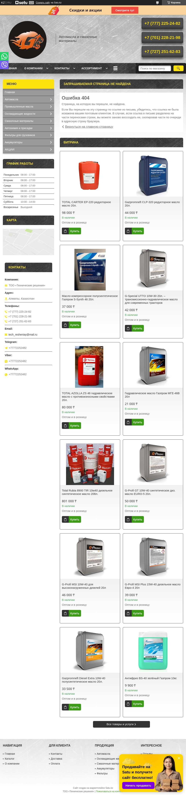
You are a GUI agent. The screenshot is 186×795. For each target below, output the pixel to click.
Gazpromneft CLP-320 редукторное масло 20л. (152, 203)
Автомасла (11, 99)
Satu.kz (109, 788)
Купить (74, 231)
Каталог (9, 758)
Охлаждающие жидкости (20, 113)
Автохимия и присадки (18, 128)
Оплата (55, 763)
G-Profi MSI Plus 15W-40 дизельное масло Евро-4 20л (152, 586)
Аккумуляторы (13, 142)
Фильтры (102, 773)
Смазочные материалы (19, 120)
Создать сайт (43, 2)
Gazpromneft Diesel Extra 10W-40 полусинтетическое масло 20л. (83, 680)
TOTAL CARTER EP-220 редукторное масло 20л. (86, 203)
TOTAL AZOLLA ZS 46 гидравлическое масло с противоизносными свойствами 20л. (88, 397)
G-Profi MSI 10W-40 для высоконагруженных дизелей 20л (84, 586)
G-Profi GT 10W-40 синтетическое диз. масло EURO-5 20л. (150, 492)
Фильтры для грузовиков (20, 135)
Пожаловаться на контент (109, 791)
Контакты (61, 68)
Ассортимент (91, 68)
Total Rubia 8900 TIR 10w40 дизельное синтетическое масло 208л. (87, 492)
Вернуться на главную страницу (89, 126)
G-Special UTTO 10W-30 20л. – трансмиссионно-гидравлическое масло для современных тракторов (151, 299)
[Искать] (178, 68)
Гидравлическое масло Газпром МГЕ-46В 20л (152, 395)
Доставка (56, 758)
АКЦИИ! (10, 149)
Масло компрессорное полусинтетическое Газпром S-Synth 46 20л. (90, 297)
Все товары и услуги (120, 724)
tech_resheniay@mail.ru (23, 334)
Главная (10, 68)
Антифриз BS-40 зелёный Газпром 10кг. (151, 678)
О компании (33, 68)
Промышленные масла (19, 106)
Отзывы (147, 753)
